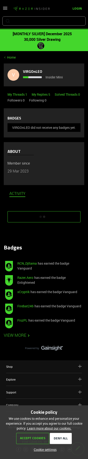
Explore (44, 379)
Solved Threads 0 (67, 94)
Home (11, 57)
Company (44, 405)
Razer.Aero (25, 277)
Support (44, 392)
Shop (44, 366)
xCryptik (23, 292)
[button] (5, 9)
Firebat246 (25, 306)
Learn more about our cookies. (49, 428)
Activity (17, 194)
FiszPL (22, 320)
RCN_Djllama (27, 263)
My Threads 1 (18, 94)
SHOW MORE (44, 215)
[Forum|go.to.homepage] (31, 9)
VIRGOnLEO (32, 72)
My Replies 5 (41, 94)
